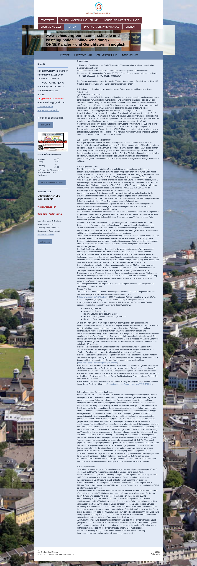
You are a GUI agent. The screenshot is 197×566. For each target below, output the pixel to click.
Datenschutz (45, 242)
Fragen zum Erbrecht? (48, 110)
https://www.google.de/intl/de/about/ (92, 297)
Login (157, 552)
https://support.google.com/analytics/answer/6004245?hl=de (127, 384)
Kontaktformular (45, 106)
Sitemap (55, 552)
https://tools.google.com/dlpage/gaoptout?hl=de (97, 363)
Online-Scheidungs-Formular (51, 182)
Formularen (45, 124)
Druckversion (44, 552)
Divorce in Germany (46, 234)
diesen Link (141, 368)
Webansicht (155, 554)
